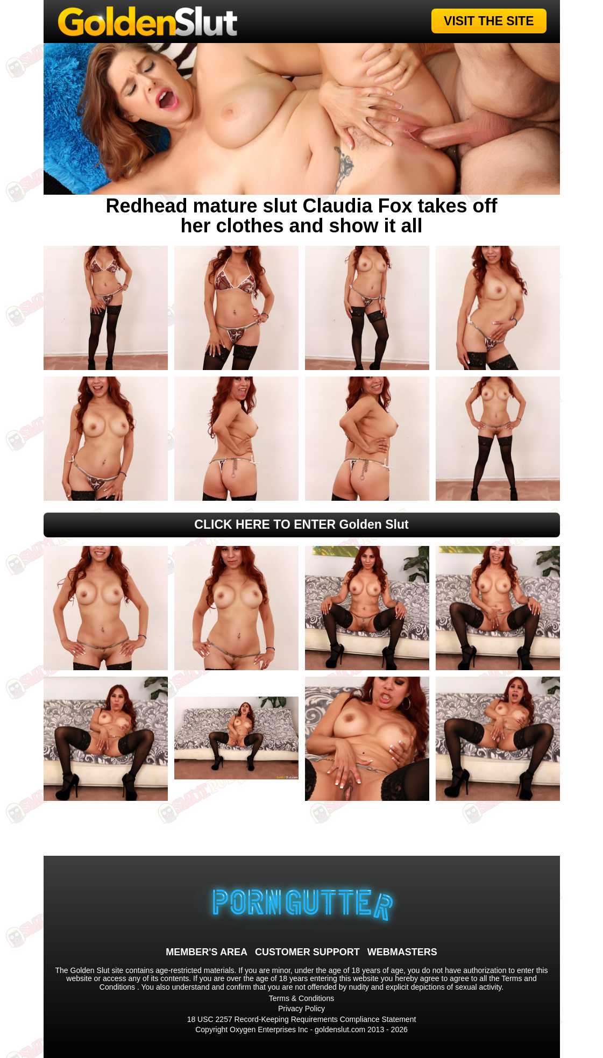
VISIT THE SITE (489, 21)
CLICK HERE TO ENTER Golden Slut (301, 524)
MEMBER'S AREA (206, 952)
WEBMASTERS (402, 952)
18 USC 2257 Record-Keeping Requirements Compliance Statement (301, 1019)
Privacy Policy (301, 1008)
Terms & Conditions (301, 998)
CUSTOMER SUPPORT (307, 952)
